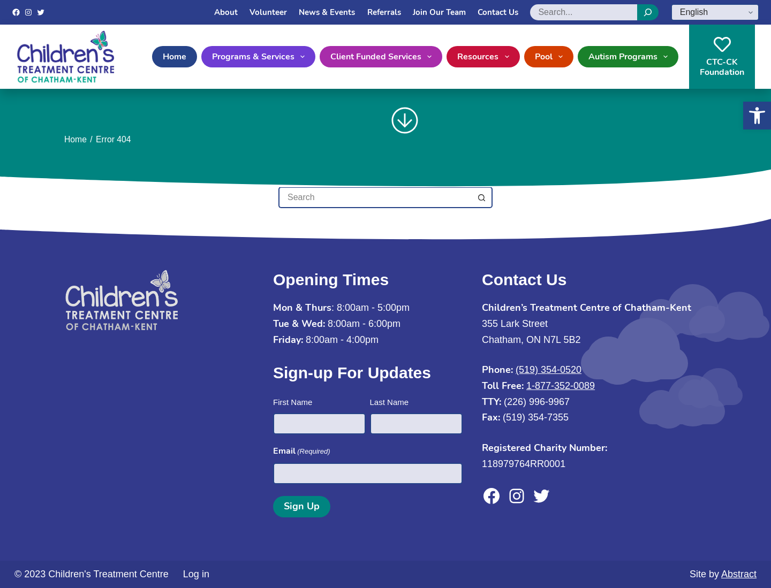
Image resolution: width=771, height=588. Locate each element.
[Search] (648, 12)
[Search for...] (374, 197)
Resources (485, 56)
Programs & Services (260, 56)
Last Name (389, 402)
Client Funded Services (383, 56)
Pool (551, 56)
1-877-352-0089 (560, 385)
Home (174, 57)
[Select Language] (715, 12)
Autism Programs (630, 56)
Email (301, 451)
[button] (757, 115)
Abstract (739, 574)
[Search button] (482, 197)
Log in (196, 574)
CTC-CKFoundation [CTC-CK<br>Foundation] (722, 57)
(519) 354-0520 (548, 369)
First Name (292, 402)
